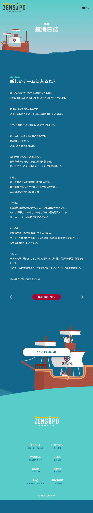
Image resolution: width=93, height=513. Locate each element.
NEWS (57, 470)
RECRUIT (57, 482)
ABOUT (35, 446)
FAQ (35, 482)
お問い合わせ (46, 352)
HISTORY (57, 446)
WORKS (35, 458)
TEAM (35, 470)
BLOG (57, 458)
